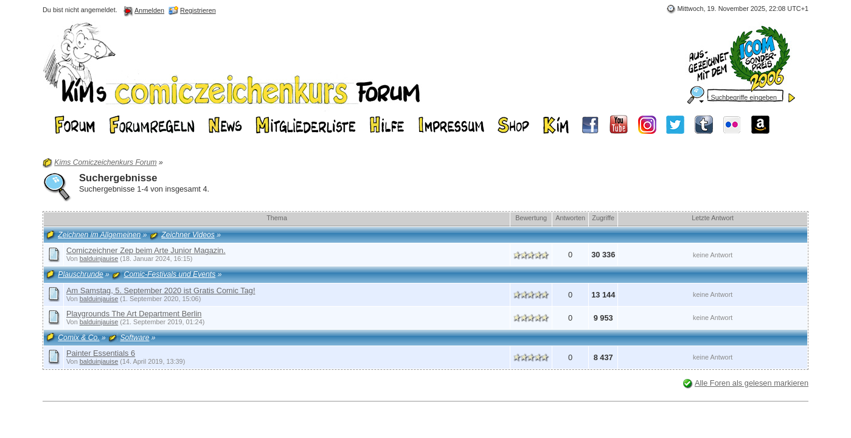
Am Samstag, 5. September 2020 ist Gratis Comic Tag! (160, 290)
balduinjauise (99, 258)
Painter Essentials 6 (100, 353)
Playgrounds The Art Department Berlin (133, 313)
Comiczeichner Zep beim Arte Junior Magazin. (146, 250)
